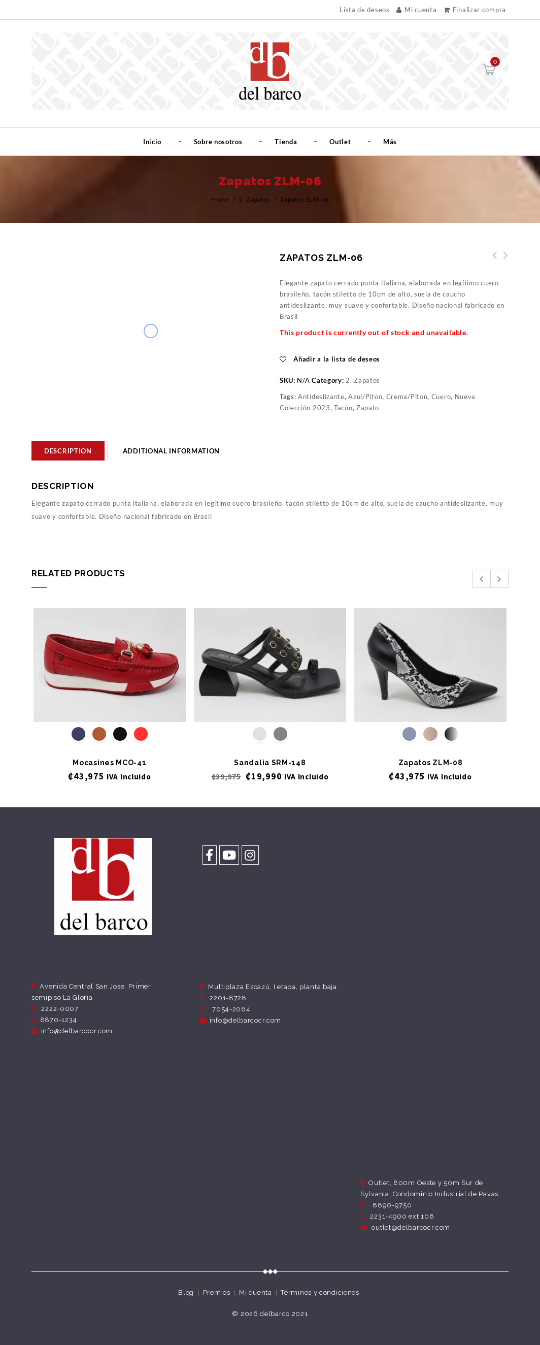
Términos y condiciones (320, 1292)
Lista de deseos (365, 10)
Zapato (367, 408)
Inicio (152, 142)
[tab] (68, 451)
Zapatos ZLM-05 (503, 261)
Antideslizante (321, 396)
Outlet (340, 142)
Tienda (286, 142)
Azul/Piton (365, 396)
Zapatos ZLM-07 (491, 261)
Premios (216, 1292)
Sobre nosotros (218, 142)
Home (220, 199)
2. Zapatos (254, 199)
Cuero (441, 396)
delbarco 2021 (284, 1314)
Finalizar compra (475, 10)
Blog (186, 1292)
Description (68, 451)
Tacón (343, 408)
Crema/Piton (407, 396)
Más (390, 142)
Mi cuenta (416, 10)
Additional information (171, 451)
